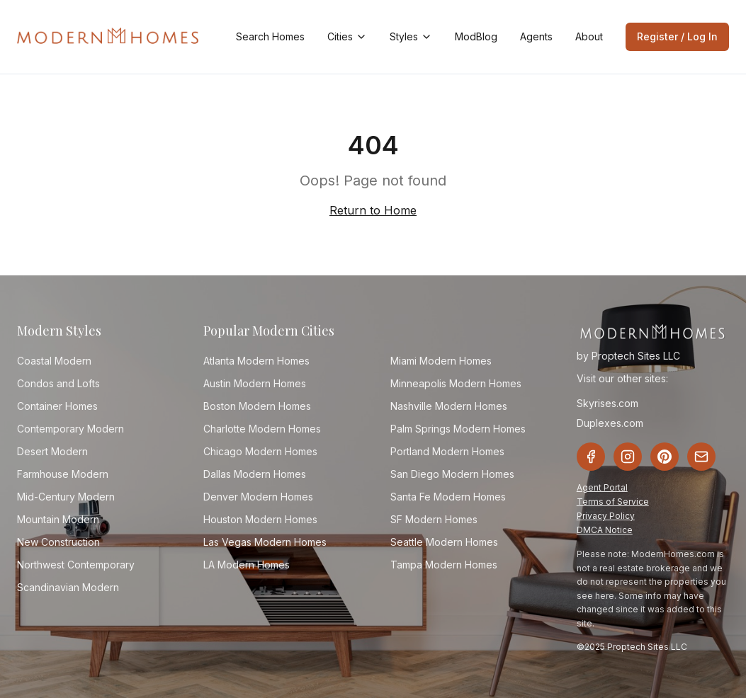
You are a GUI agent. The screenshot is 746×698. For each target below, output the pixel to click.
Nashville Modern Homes (448, 406)
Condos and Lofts (58, 383)
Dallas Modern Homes (254, 474)
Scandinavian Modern (68, 587)
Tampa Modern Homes (443, 565)
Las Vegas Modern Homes (265, 542)
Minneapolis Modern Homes (455, 383)
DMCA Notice (605, 530)
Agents (536, 36)
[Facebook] (591, 456)
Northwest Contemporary (76, 565)
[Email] (701, 456)
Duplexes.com (610, 423)
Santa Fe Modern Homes (448, 497)
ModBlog (476, 36)
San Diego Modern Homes (452, 474)
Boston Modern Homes (257, 406)
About (589, 36)
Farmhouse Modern (62, 474)
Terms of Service (613, 501)
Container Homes (57, 406)
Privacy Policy (606, 515)
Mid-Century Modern (66, 497)
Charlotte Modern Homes (262, 429)
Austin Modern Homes (254, 383)
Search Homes (270, 36)
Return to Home (373, 210)
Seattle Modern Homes (444, 542)
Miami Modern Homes (441, 361)
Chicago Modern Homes (260, 451)
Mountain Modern (58, 519)
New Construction (58, 542)
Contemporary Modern (70, 429)
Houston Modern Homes (260, 519)
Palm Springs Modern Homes (458, 429)
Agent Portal (602, 487)
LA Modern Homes (246, 565)
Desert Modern (52, 451)
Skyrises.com (607, 403)
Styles (411, 36)
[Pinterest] (664, 456)
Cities (347, 36)
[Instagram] (628, 456)
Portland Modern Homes (447, 451)
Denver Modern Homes (258, 497)
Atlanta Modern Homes (256, 361)
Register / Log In (677, 36)
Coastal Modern (54, 361)
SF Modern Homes (433, 519)
